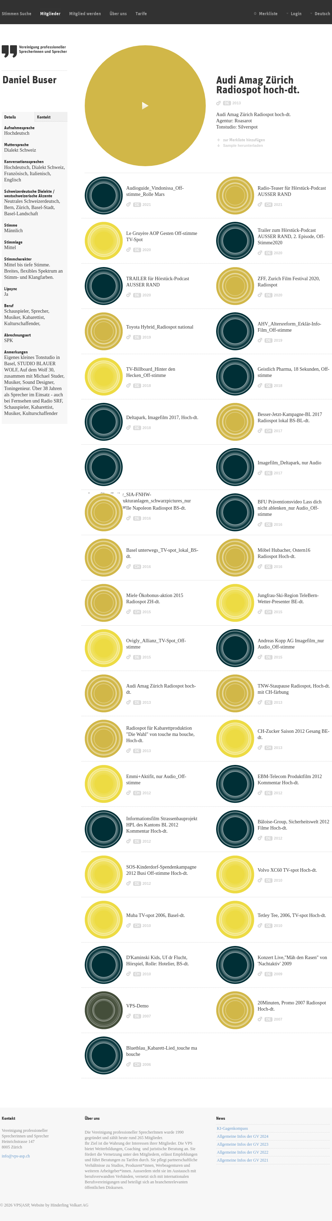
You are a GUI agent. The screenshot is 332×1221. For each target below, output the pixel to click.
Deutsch (322, 13)
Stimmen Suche (16, 13)
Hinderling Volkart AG (69, 1205)
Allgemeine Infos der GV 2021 (242, 1160)
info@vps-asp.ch (16, 1156)
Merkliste (268, 13)
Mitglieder (50, 13)
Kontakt (43, 117)
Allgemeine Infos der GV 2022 (242, 1152)
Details (10, 117)
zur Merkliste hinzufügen (244, 140)
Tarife (141, 13)
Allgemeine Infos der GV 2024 (242, 1136)
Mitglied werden (85, 13)
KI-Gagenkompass (232, 1128)
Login (296, 13)
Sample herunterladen (243, 145)
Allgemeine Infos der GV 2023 (242, 1144)
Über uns (118, 13)
